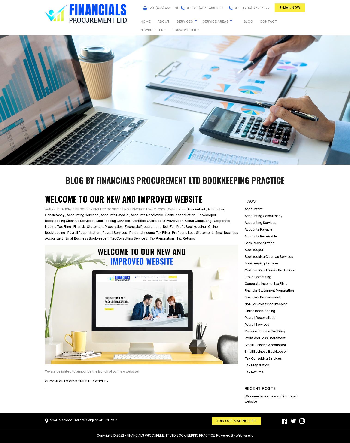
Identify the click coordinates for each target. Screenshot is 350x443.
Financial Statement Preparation (98, 226)
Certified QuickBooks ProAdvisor (157, 220)
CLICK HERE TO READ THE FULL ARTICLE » (76, 381)
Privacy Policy (186, 30)
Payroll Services (115, 232)
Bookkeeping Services (113, 220)
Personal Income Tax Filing (149, 232)
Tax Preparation (161, 238)
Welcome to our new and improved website (123, 199)
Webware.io (244, 435)
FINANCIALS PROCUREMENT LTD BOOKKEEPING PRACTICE (171, 435)
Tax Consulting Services (128, 238)
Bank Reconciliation (180, 215)
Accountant (196, 209)
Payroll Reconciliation (83, 232)
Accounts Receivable (147, 215)
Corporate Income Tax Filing (266, 283)
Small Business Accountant (265, 345)
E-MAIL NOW (290, 7)
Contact (268, 21)
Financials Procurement (143, 226)
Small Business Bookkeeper (86, 238)
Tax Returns (185, 238)
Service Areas (216, 21)
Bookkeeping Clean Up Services (69, 220)
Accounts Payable (114, 215)
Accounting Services (82, 215)
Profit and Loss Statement (192, 232)
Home (146, 21)
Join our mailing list (236, 421)
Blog (248, 21)
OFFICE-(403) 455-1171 (205, 8)
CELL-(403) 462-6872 (252, 8)
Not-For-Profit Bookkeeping (184, 226)
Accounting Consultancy (263, 216)
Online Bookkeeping (260, 311)
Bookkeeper (207, 215)
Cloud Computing (198, 220)
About (164, 21)
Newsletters (153, 30)
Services (185, 21)
